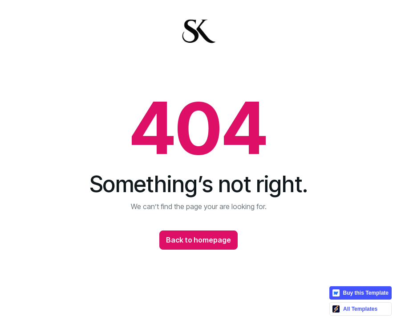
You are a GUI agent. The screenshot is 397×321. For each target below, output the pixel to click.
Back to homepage (198, 239)
